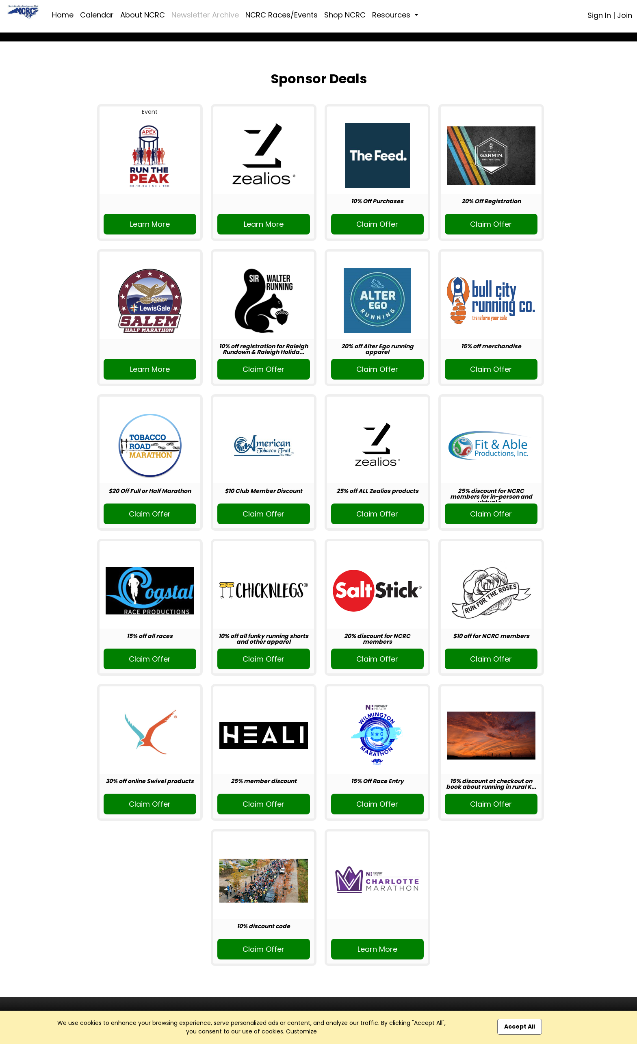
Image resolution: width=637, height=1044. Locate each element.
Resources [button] (392, 15)
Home (63, 15)
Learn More (150, 224)
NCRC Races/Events (281, 15)
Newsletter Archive (205, 15)
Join (624, 15)
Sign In (599, 15)
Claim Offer (377, 224)
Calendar (97, 15)
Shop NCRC (345, 15)
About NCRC (142, 15)
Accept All (519, 1026)
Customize (301, 1031)
